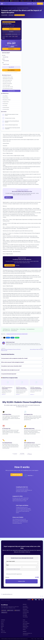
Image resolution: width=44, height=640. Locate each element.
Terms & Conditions (26, 623)
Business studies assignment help (10, 7)
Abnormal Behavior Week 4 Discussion (36, 349)
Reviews (2, 626)
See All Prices (11, 31)
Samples (2, 624)
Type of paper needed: (10, 561)
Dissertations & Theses (6, 99)
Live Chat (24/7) (25, 634)
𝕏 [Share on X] (4, 337)
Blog (2, 629)
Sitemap (24, 629)
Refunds (38, 638)
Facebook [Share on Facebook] (8, 337)
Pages (3, 62)
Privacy (32, 638)
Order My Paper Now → (10, 265)
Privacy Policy (25, 621)
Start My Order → (9, 197)
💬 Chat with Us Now (11, 90)
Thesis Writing (25, 616)
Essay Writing (5, 95)
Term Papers (25, 613)
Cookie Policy (25, 627)
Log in (34, 3)
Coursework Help (6, 109)
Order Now (40, 3)
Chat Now (29, 3)
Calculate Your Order (17, 474)
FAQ (2, 627)
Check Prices (30, 475)
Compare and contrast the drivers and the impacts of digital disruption (17, 333)
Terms (35, 638)
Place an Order (3, 632)
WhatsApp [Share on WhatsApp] (17, 337)
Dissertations (25, 609)
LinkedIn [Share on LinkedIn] (12, 337)
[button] (2, 3)
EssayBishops (4, 604)
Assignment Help (6, 101)
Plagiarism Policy (25, 626)
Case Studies (5, 105)
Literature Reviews (6, 107)
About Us (2, 621)
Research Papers (5, 97)
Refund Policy (25, 624)
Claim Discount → (11, 48)
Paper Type (3, 55)
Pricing (2, 623)
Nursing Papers (5, 103)
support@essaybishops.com (27, 633)
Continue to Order (21, 581)
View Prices (17, 265)
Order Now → (11, 28)
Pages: (7, 564)
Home (2, 7)
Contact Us (3, 630)
